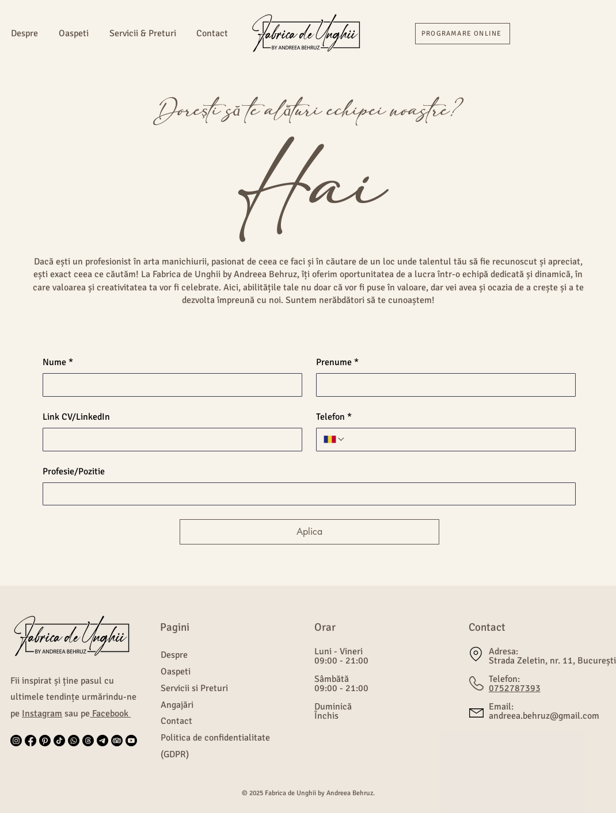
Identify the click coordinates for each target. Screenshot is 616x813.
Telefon (334, 417)
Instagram (42, 713)
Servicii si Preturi (194, 688)
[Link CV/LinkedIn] (169, 439)
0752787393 (515, 688)
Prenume (337, 362)
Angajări (177, 705)
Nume (58, 362)
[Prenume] (442, 385)
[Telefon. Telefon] (456, 439)
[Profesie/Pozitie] (305, 494)
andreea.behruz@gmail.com (544, 716)
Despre (174, 655)
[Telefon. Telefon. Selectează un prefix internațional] (334, 439)
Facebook (110, 713)
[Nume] (169, 385)
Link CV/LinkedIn (76, 417)
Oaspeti (176, 671)
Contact (176, 721)
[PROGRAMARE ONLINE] (462, 33)
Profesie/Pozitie (74, 471)
